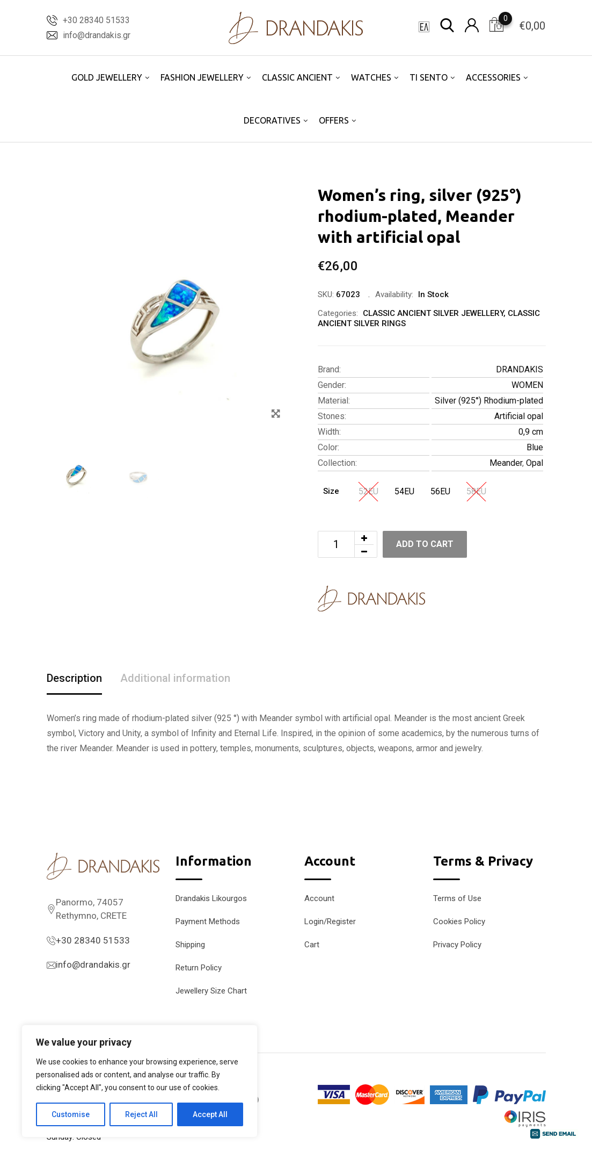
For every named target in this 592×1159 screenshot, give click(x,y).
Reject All (141, 1114)
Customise (71, 1114)
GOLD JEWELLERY (106, 77)
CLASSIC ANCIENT (297, 77)
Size (331, 491)
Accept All (210, 1114)
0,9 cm (530, 432)
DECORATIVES (272, 120)
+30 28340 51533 (96, 20)
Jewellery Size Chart (211, 991)
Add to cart (425, 544)
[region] (139, 1081)
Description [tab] (74, 678)
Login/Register (330, 921)
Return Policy (199, 968)
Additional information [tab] (175, 678)
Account (319, 898)
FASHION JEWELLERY (202, 77)
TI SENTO (429, 77)
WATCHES (371, 77)
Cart (311, 944)
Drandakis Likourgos (211, 898)
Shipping (190, 944)
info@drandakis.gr (96, 35)
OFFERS (334, 120)
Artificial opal (518, 416)
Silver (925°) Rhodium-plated (489, 400)
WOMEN (527, 385)
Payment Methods (208, 921)
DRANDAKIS (519, 369)
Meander (505, 463)
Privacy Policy (457, 944)
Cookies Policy (459, 921)
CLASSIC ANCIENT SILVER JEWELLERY (433, 313)
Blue (535, 447)
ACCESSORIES (493, 77)
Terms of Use (457, 898)
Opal (534, 463)
